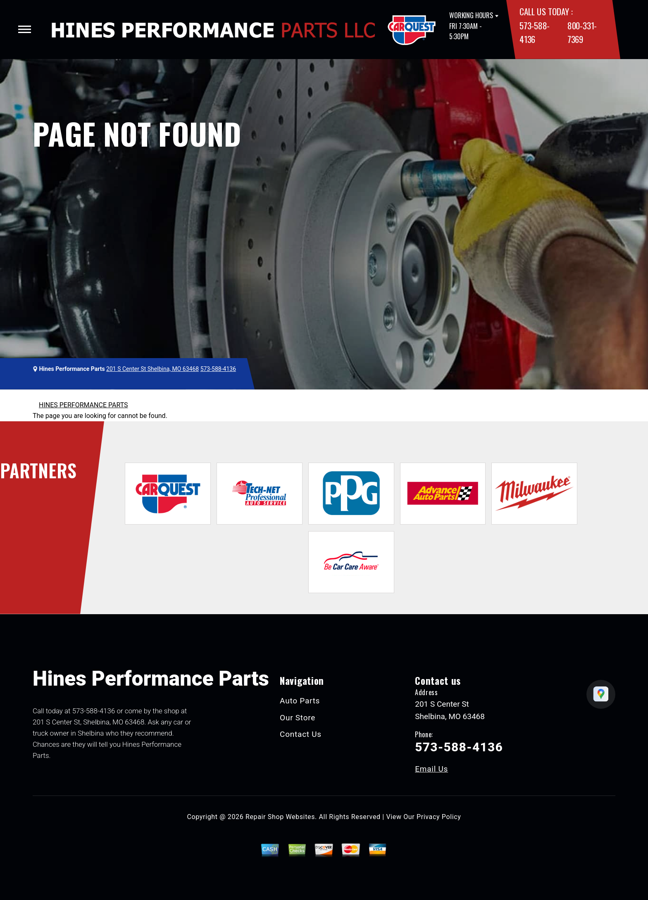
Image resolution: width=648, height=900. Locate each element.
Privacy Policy (439, 817)
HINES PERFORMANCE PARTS (83, 405)
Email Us (431, 769)
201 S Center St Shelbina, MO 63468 (152, 369)
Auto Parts (300, 700)
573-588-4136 (218, 369)
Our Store (297, 717)
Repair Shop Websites (280, 817)
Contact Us (301, 734)
